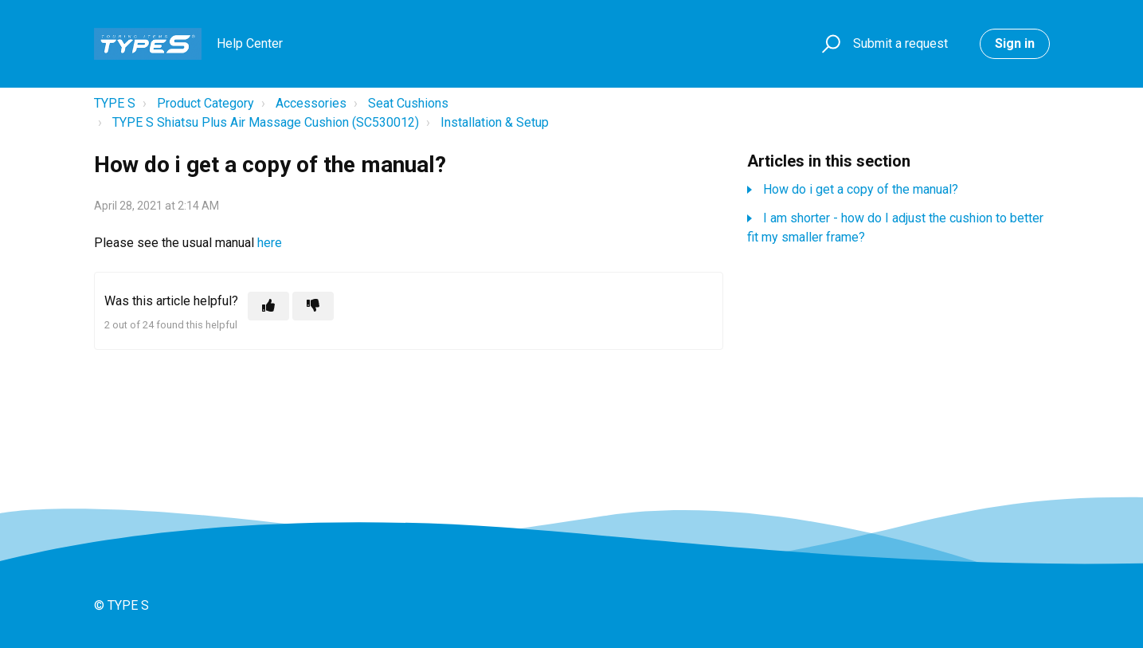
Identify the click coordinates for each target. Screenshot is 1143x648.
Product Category (205, 103)
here (271, 242)
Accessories (311, 103)
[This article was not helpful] (313, 306)
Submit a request (900, 43)
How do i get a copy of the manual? (860, 189)
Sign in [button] (1015, 43)
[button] (828, 44)
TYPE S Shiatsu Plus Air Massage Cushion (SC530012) (265, 122)
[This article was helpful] (268, 306)
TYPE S (114, 103)
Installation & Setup (494, 122)
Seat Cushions (408, 103)
